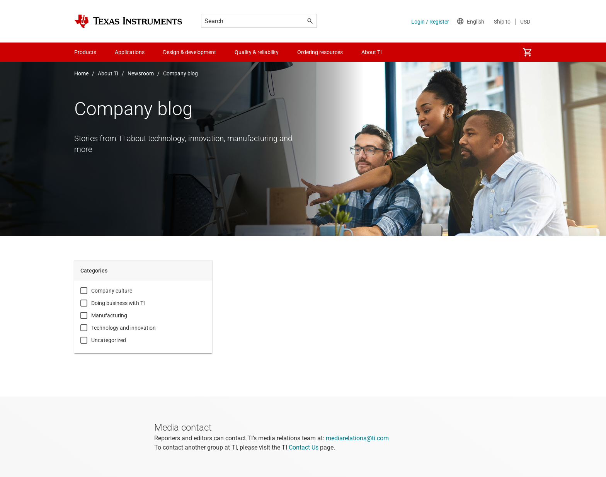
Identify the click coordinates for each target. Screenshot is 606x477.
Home (81, 73)
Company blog (180, 73)
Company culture (111, 291)
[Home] (128, 21)
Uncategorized (108, 340)
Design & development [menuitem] (189, 52)
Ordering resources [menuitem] (320, 52)
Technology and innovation (123, 328)
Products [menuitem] (85, 52)
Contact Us (303, 447)
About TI (108, 73)
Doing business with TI (118, 303)
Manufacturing (109, 315)
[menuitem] (527, 52)
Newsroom (141, 73)
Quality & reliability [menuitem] (257, 52)
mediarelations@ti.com (357, 438)
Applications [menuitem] (130, 52)
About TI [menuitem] (371, 52)
